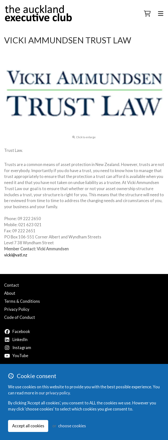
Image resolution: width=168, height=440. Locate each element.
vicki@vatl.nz (15, 255)
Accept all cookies (28, 425)
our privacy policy (54, 393)
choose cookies (72, 425)
